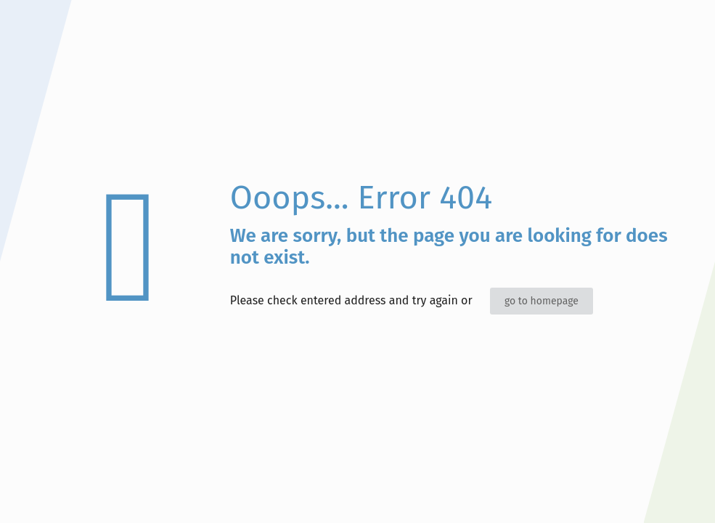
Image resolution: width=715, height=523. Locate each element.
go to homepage (541, 301)
